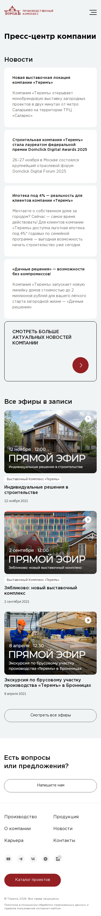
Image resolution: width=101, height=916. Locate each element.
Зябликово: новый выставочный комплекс (40, 590)
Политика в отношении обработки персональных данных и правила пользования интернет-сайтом (46, 907)
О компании (17, 829)
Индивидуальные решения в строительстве (36, 490)
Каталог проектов (32, 880)
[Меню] (93, 12)
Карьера (13, 841)
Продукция (66, 817)
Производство (20, 817)
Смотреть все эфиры (50, 715)
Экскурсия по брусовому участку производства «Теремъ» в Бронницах (47, 683)
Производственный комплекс (38, 12)
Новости (62, 829)
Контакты (64, 841)
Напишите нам (50, 785)
